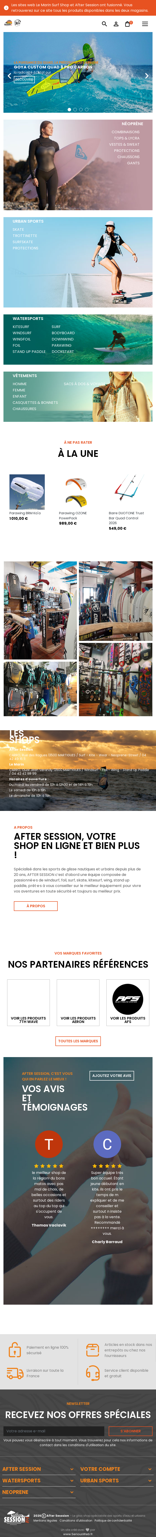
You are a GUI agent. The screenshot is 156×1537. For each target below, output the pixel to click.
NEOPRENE (15, 1492)
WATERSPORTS (21, 1480)
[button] (69, 109)
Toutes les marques (78, 1041)
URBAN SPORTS (99, 1480)
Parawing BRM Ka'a (25, 513)
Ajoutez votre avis (111, 1075)
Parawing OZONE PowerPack (73, 515)
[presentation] (9, 72)
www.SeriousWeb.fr (78, 1534)
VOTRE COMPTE (100, 1469)
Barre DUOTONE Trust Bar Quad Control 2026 (126, 518)
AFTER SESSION (21, 1469)
